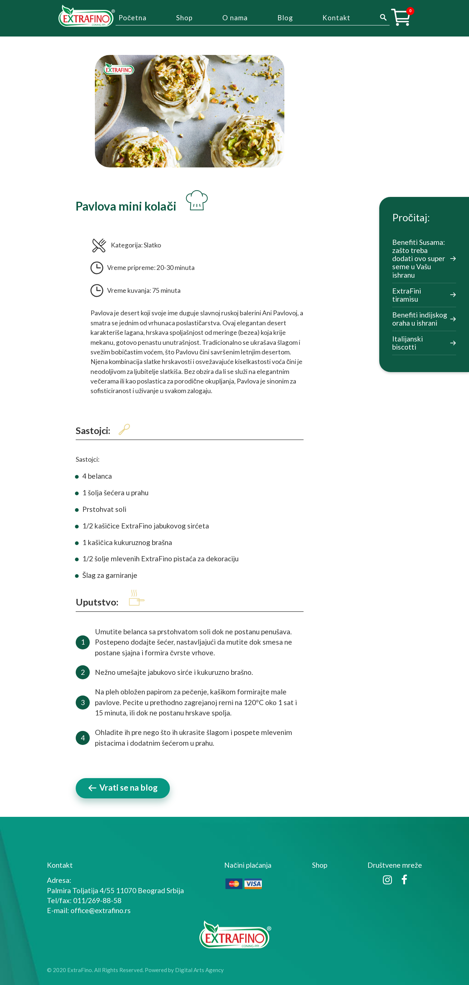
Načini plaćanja (247, 865)
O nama (235, 18)
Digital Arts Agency (199, 970)
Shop (184, 18)
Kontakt (336, 18)
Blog (285, 18)
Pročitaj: (410, 217)
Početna (133, 18)
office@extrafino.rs (101, 910)
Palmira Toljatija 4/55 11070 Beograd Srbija (115, 890)
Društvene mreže (394, 865)
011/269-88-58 (97, 900)
